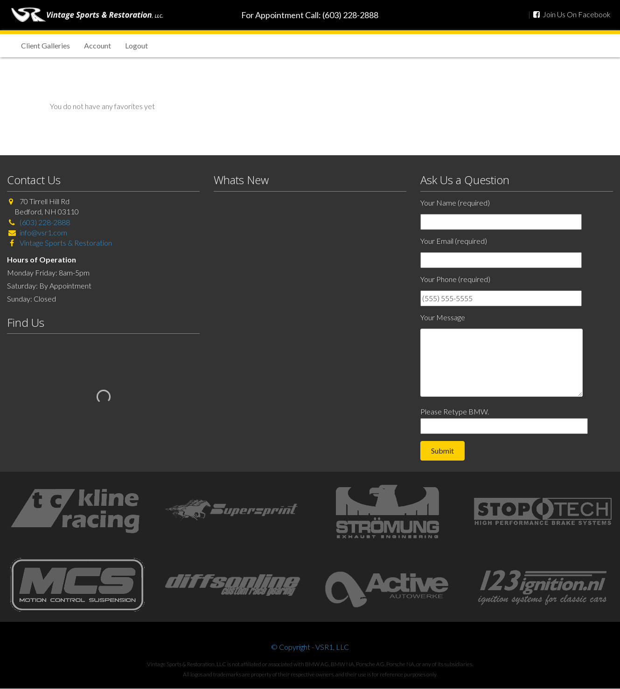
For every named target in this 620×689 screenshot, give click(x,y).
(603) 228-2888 (45, 222)
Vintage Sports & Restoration (65, 242)
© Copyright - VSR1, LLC (310, 646)
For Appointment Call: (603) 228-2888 (309, 15)
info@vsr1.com (43, 232)
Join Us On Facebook (572, 14)
